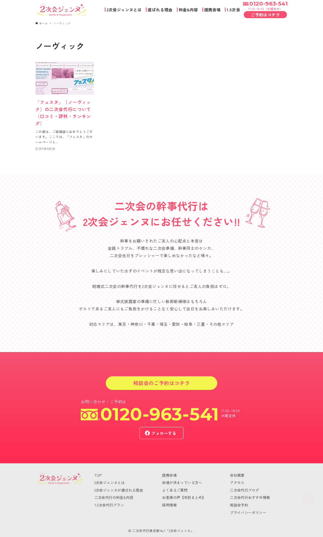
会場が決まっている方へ (182, 482)
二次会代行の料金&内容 (113, 497)
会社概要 (237, 475)
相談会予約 (239, 504)
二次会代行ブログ (244, 490)
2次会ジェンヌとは (109, 482)
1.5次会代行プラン (109, 504)
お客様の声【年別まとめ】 (184, 497)
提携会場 (169, 475)
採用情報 (169, 504)
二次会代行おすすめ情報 (250, 497)
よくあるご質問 (174, 490)
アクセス (237, 482)
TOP (98, 475)
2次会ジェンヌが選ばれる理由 (118, 490)
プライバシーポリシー (248, 512)
